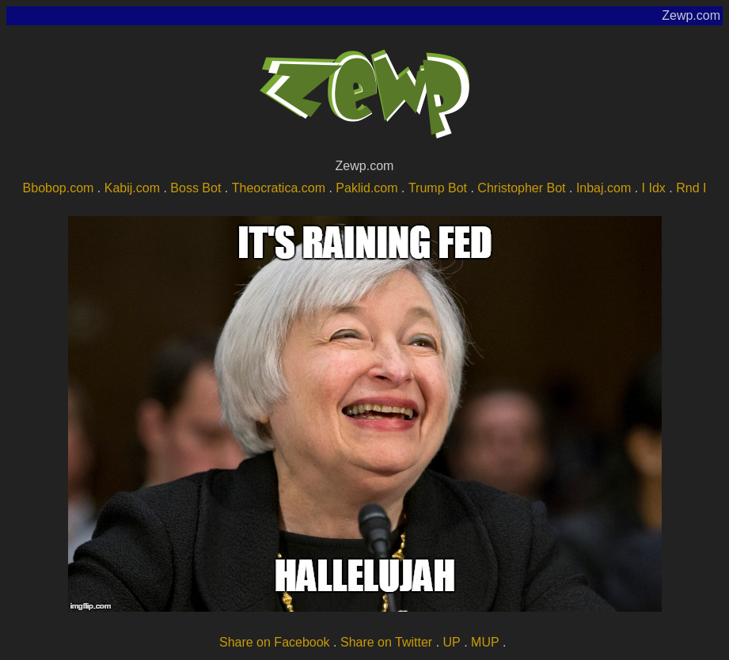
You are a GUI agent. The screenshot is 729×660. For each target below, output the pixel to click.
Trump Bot (437, 188)
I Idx (654, 188)
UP (452, 642)
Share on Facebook (274, 642)
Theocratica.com (278, 188)
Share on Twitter (386, 642)
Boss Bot (195, 188)
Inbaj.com (603, 188)
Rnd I (691, 188)
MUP (485, 642)
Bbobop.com (58, 188)
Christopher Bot (521, 188)
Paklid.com (366, 188)
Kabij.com (132, 188)
